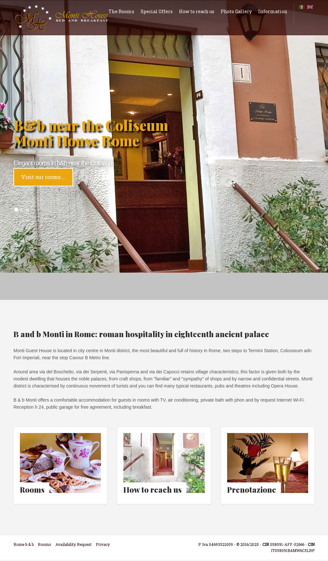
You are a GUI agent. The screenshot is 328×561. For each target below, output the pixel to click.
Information (272, 11)
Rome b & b (23, 545)
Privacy (103, 545)
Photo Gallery (236, 11)
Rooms (44, 545)
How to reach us (196, 11)
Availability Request (73, 545)
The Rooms (121, 11)
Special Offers (157, 11)
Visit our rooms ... (43, 177)
